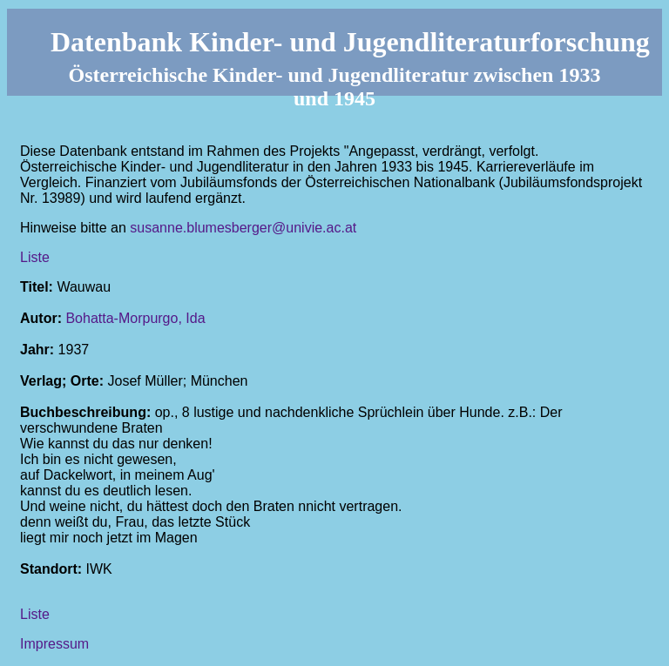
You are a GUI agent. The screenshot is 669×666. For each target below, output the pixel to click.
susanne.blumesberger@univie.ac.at (243, 227)
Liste (35, 257)
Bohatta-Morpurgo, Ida (135, 318)
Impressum (54, 643)
